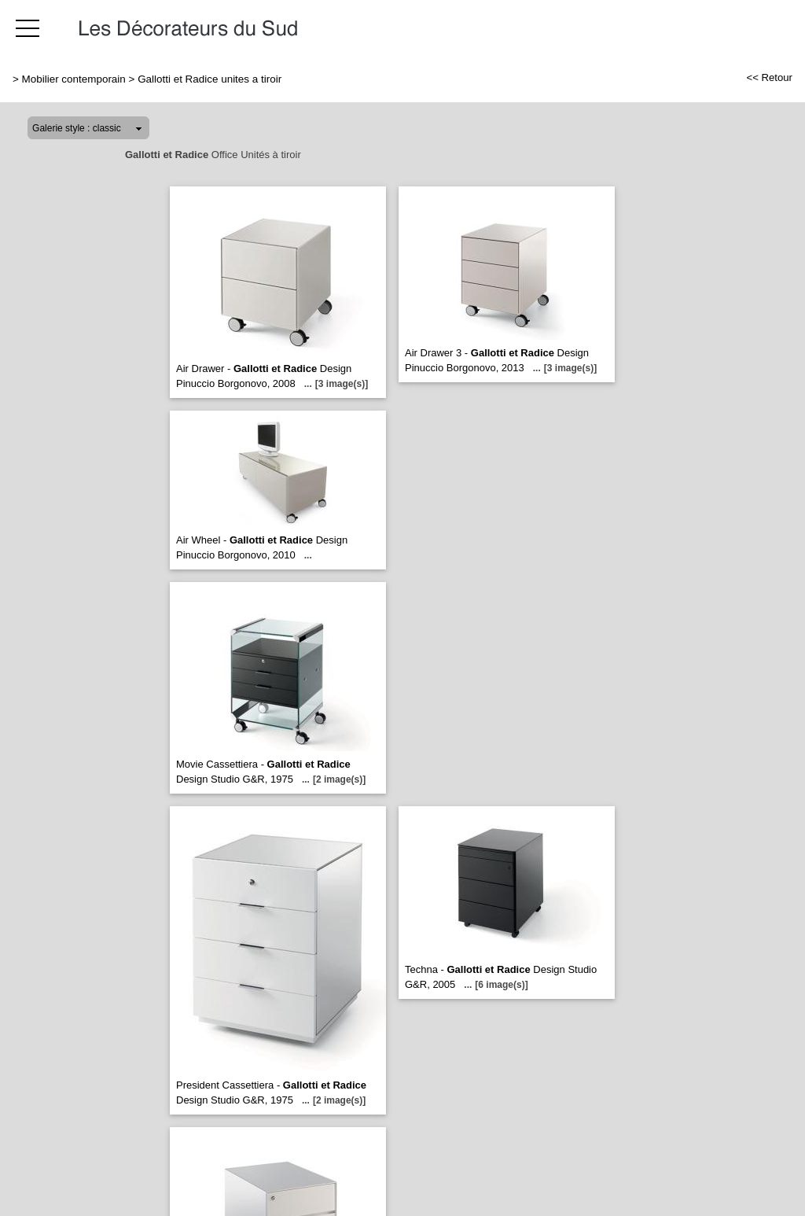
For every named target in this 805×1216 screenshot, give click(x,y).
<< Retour (769, 77)
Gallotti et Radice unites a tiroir (209, 79)
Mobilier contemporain (74, 79)
